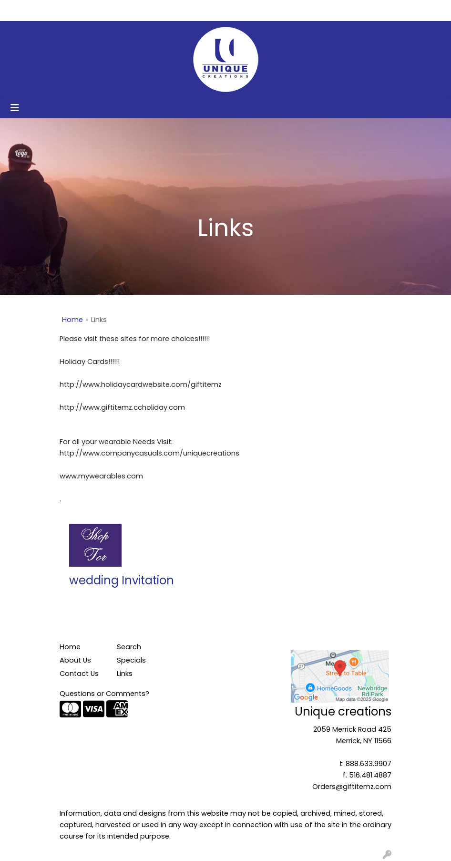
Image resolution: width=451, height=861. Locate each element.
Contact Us (100, 10)
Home (20, 10)
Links (125, 673)
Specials (131, 660)
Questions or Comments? (104, 693)
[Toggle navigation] (15, 107)
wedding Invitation (121, 580)
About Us (55, 10)
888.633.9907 (368, 763)
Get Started (150, 10)
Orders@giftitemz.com (351, 786)
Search (346, 10)
